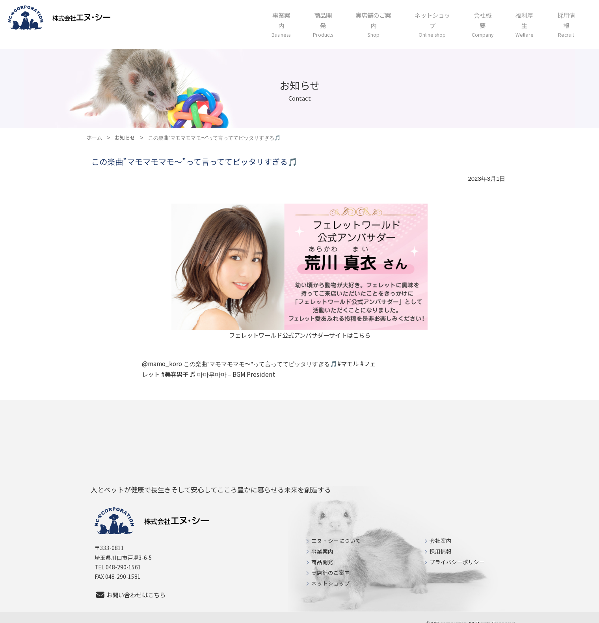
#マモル (347, 352)
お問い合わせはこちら (132, 583)
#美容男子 (168, 363)
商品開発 (322, 551)
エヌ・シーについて (336, 529)
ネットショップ (330, 572)
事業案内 (322, 540)
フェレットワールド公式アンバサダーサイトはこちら (299, 323)
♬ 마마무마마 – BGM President (226, 363)
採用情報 (441, 540)
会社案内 (441, 529)
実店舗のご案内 (330, 561)
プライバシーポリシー (457, 551)
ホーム (94, 125)
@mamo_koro (161, 352)
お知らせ (125, 125)
